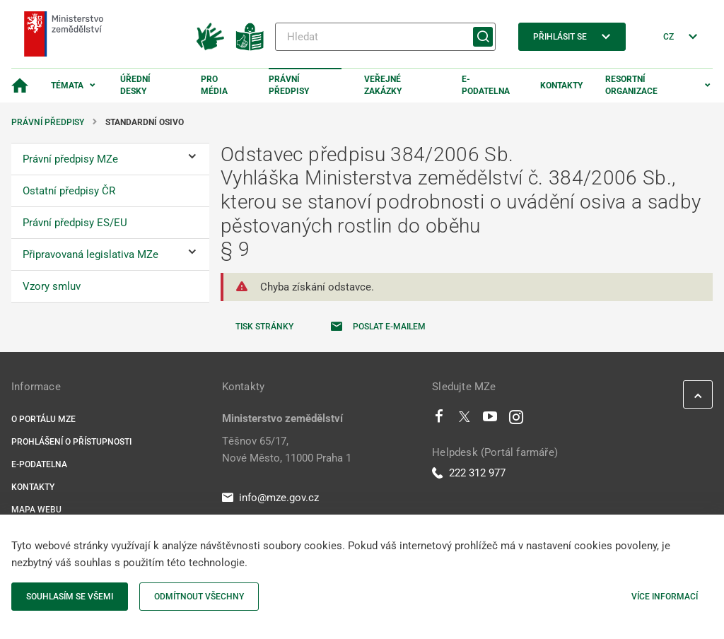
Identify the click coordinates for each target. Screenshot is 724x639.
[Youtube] (490, 420)
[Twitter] (464, 420)
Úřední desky (135, 85)
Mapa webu (36, 510)
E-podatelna (486, 85)
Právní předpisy (289, 85)
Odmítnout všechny (199, 597)
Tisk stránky (264, 327)
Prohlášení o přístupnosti (71, 442)
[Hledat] (385, 37)
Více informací (664, 597)
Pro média (214, 85)
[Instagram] (516, 420)
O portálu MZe (43, 419)
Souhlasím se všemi (69, 597)
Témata (67, 85)
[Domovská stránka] (19, 85)
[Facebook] (439, 420)
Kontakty (561, 85)
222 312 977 (469, 473)
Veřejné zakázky (383, 85)
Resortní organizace (631, 85)
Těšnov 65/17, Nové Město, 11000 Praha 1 (286, 449)
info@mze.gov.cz (270, 497)
